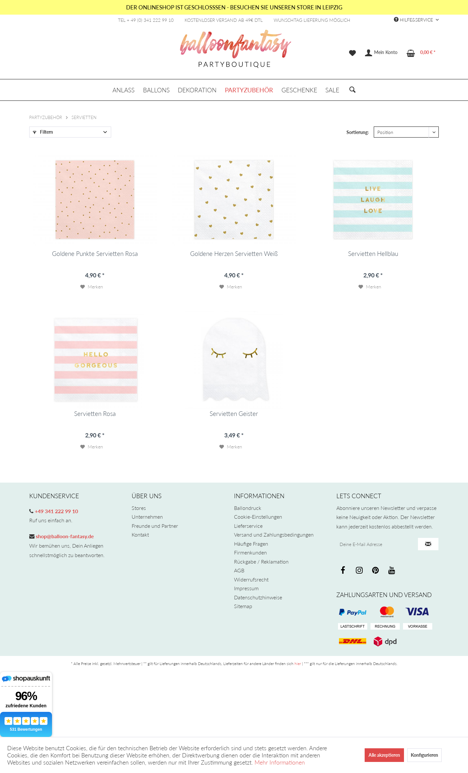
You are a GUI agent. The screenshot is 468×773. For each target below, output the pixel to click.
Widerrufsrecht (251, 579)
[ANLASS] (123, 89)
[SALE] (332, 89)
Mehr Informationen (279, 762)
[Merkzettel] (352, 53)
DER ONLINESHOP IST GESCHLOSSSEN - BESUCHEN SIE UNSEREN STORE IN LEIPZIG (234, 7)
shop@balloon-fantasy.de (64, 536)
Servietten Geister (234, 413)
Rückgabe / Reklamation (261, 561)
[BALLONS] (156, 89)
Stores (139, 508)
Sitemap (243, 606)
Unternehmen (147, 516)
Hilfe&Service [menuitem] (414, 19)
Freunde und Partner (155, 526)
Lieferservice (248, 526)
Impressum (246, 588)
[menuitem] (352, 53)
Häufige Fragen (251, 543)
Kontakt (140, 534)
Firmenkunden (250, 552)
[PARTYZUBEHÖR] (249, 89)
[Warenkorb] (421, 53)
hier (297, 663)
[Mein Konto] (381, 53)
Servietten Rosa (95, 413)
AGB (239, 570)
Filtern (43, 132)
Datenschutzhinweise (258, 597)
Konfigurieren (424, 755)
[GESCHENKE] (299, 89)
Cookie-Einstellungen (258, 516)
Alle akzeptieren (384, 755)
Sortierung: (357, 132)
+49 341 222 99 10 (55, 511)
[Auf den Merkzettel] (91, 287)
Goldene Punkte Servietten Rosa (95, 253)
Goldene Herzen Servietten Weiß (234, 253)
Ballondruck (247, 508)
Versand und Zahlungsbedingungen (274, 534)
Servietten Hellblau (373, 253)
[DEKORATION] (197, 89)
